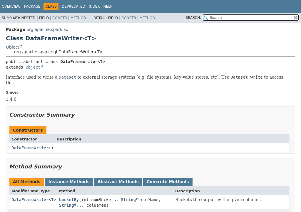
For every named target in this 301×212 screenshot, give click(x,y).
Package (32, 6)
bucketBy (69, 199)
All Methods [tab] (26, 181)
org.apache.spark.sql (47, 29)
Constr (59, 18)
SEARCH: (193, 18)
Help (107, 6)
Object (12, 47)
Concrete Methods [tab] (168, 181)
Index (94, 6)
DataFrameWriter (30, 147)
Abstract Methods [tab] (118, 181)
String (128, 199)
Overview (11, 6)
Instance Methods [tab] (68, 181)
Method (78, 18)
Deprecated (73, 6)
